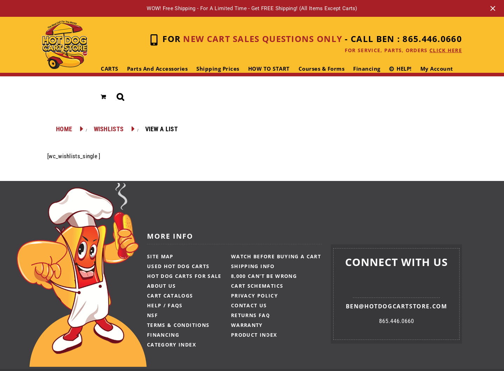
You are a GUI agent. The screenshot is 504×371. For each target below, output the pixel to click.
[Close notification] (493, 8)
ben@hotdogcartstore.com (396, 306)
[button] (121, 97)
